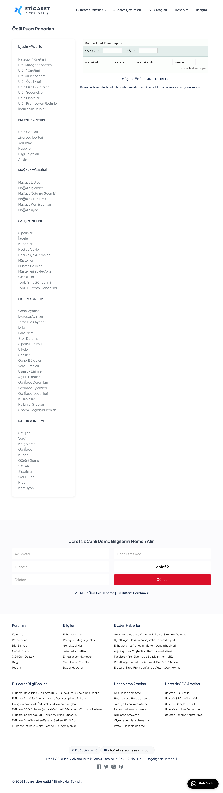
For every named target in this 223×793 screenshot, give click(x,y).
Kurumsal (18, 634)
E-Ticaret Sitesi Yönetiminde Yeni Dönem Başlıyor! (145, 645)
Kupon (23, 455)
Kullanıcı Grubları (31, 404)
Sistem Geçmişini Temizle (37, 410)
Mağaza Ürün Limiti (32, 199)
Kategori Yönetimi (32, 59)
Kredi (22, 482)
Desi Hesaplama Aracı (127, 692)
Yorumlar (25, 143)
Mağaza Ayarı (28, 210)
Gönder (163, 579)
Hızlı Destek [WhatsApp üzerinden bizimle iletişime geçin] (203, 783)
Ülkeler (23, 349)
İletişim (201, 10)
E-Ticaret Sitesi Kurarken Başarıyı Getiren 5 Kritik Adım (45, 720)
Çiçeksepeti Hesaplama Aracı (132, 720)
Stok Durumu (28, 338)
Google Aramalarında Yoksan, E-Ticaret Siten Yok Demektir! (151, 634)
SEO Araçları (158, 10)
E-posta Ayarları (30, 316)
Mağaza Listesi (29, 182)
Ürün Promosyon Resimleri (38, 103)
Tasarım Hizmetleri (74, 651)
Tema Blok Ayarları (32, 322)
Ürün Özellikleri (29, 81)
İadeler (23, 238)
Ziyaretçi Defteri (30, 137)
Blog (15, 662)
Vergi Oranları (28, 366)
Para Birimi (26, 333)
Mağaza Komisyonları (34, 204)
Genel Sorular (20, 651)
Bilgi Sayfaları (28, 154)
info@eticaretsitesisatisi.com (129, 750)
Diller (22, 327)
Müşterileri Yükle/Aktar (35, 271)
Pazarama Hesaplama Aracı (131, 709)
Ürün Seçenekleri (31, 92)
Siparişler (25, 233)
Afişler (23, 159)
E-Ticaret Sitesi (72, 634)
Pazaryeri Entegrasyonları (79, 640)
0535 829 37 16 (85, 750)
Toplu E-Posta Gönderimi (37, 288)
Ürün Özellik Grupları (33, 87)
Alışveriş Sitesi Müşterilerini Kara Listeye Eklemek (144, 651)
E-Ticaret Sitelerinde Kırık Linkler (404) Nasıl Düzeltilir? (44, 714)
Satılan (23, 466)
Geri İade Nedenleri (33, 393)
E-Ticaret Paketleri (90, 10)
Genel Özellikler (72, 645)
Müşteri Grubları (30, 266)
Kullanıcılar (26, 399)
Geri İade (25, 449)
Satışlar (24, 433)
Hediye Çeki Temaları (34, 255)
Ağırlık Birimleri (29, 377)
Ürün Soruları (28, 132)
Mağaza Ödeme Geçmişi (37, 193)
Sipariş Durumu (30, 344)
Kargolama (26, 444)
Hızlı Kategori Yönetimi (35, 65)
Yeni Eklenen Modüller (76, 662)
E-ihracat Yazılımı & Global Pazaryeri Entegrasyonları (44, 725)
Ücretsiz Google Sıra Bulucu (182, 703)
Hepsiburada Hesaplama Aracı (133, 698)
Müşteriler (25, 260)
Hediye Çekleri (29, 249)
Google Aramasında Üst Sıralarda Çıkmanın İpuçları (44, 703)
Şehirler (24, 355)
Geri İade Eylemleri (32, 388)
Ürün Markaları (29, 98)
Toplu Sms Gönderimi (34, 282)
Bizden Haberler (73, 667)
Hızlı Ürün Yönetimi (32, 76)
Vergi (22, 438)
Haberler (25, 148)
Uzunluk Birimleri (30, 371)
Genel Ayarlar (28, 311)
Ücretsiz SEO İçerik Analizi (181, 698)
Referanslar (19, 640)
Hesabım (181, 10)
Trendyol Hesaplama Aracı (130, 703)
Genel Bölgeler (29, 360)
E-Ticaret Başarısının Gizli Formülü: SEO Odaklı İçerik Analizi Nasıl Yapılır (55, 692)
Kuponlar (25, 244)
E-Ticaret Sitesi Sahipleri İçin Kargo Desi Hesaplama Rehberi (49, 698)
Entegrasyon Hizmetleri (77, 656)
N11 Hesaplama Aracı (127, 714)
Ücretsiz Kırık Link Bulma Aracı (183, 709)
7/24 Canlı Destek (23, 656)
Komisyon (26, 488)
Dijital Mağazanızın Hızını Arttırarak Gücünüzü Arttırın (146, 662)
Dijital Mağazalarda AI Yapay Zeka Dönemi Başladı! (145, 640)
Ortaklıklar (26, 277)
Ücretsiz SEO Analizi (177, 692)
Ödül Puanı (26, 477)
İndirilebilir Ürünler (31, 109)
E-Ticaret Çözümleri (126, 10)
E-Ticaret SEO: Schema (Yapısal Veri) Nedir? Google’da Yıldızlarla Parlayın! (57, 709)
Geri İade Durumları (33, 382)
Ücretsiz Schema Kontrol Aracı (184, 714)
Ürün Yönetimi (29, 70)
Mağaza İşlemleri (31, 188)
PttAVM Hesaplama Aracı (129, 725)
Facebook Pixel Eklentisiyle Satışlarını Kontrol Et (143, 656)
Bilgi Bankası (20, 645)
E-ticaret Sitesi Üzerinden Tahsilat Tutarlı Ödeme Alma (147, 667)
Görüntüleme (28, 460)
